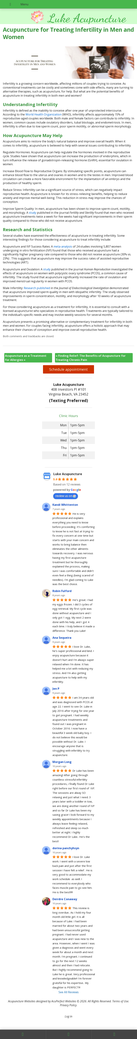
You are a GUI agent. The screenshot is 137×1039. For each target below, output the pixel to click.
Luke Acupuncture (67, 474)
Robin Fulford (62, 591)
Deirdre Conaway (64, 899)
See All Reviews (69, 992)
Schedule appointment (68, 369)
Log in (68, 1016)
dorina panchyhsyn (65, 848)
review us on (65, 496)
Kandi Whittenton (65, 505)
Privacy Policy (68, 1005)
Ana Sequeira (61, 638)
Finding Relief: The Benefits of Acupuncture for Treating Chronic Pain (91, 358)
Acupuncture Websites (21, 1001)
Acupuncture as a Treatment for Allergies (25, 358)
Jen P (55, 689)
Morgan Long (62, 762)
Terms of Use (120, 1001)
